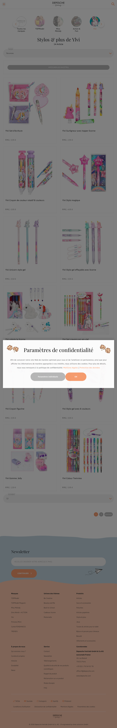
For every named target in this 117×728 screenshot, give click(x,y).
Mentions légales (70, 368)
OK (76, 377)
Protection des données (90, 368)
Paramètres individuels (48, 377)
